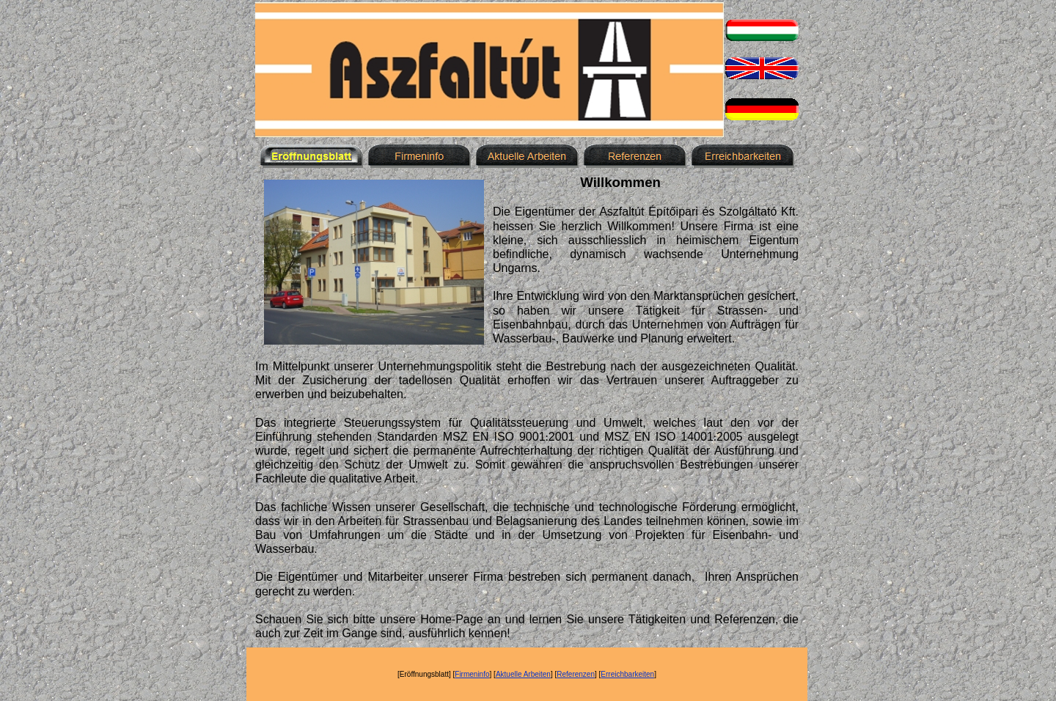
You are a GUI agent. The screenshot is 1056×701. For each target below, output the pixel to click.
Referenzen (576, 674)
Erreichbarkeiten (627, 674)
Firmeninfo (472, 674)
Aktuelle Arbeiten (523, 674)
